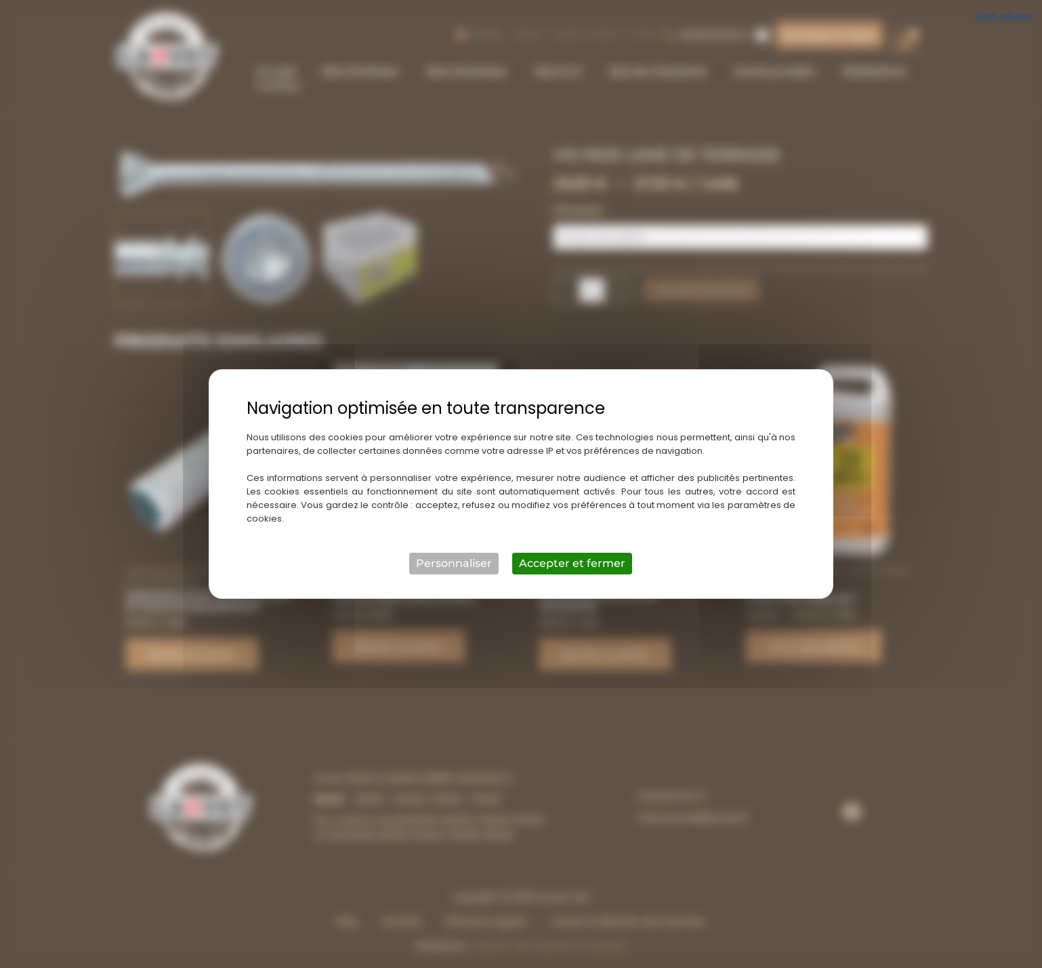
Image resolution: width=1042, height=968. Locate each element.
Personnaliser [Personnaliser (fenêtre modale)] (454, 563)
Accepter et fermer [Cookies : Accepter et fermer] (572, 563)
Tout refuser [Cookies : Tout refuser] (1003, 15)
